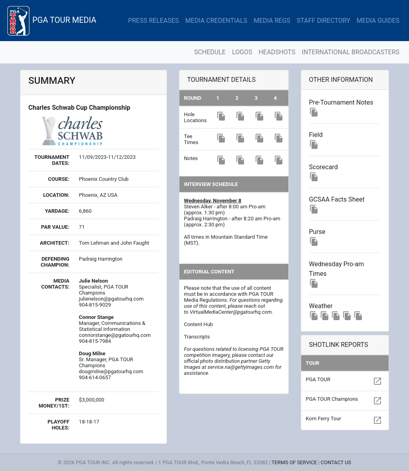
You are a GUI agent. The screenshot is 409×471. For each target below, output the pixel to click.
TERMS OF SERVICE (294, 462)
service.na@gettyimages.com (241, 367)
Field (316, 135)
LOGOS (242, 52)
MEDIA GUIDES (378, 20)
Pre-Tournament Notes (341, 102)
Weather (321, 306)
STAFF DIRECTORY (323, 20)
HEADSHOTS (276, 52)
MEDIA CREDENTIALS (216, 20)
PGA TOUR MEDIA (51, 20)
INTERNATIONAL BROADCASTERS (350, 52)
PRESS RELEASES (153, 20)
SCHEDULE (210, 52)
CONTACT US (336, 462)
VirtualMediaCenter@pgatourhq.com (231, 312)
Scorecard (323, 167)
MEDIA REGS (272, 20)
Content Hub (198, 324)
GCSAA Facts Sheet (337, 199)
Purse (317, 232)
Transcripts (197, 337)
